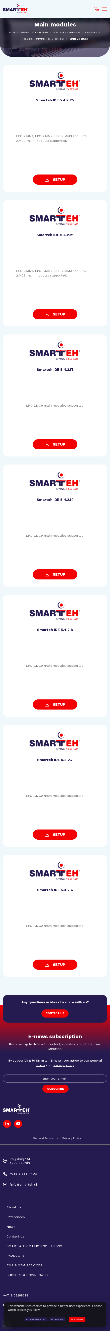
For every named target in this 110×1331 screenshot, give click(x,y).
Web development (55, 1325)
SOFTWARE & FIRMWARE (66, 32)
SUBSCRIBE (55, 1088)
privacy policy (63, 1065)
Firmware (91, 32)
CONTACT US (55, 1013)
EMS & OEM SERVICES (25, 1265)
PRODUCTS (16, 1255)
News (11, 1227)
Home (12, 32)
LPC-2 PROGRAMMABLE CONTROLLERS (43, 39)
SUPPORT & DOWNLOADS (34, 32)
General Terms (43, 1138)
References (16, 1217)
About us (14, 1207)
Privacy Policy (71, 1138)
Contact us (16, 1236)
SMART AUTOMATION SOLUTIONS (34, 1246)
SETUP (55, 179)
